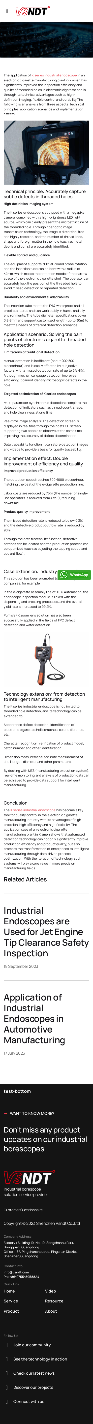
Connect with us (28, 1401)
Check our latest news (34, 1373)
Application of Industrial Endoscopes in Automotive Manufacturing (34, 1018)
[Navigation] (7, 11)
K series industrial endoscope (54, 75)
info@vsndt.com (16, 1272)
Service (11, 1301)
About (51, 1311)
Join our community (32, 1345)
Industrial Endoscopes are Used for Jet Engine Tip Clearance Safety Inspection (46, 931)
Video (50, 1291)
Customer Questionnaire (23, 1209)
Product (11, 1311)
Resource (54, 1301)
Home (9, 1291)
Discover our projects (33, 1387)
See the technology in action (40, 1359)
